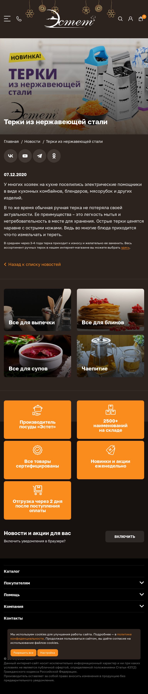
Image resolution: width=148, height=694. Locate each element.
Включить (124, 536)
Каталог (12, 571)
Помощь (12, 594)
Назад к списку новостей (34, 264)
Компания (13, 606)
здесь (125, 247)
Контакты (13, 618)
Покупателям (17, 583)
